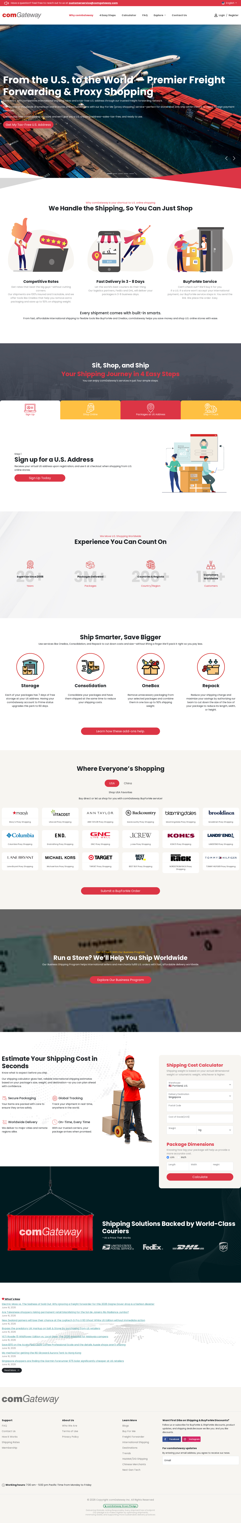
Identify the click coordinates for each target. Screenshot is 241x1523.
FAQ (145, 15)
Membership (9, 1448)
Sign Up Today (40, 478)
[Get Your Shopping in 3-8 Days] (115, 173)
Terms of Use (70, 1431)
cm (172, 1157)
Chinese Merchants (134, 1464)
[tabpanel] (120, 465)
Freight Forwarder (133, 1436)
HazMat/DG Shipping (135, 1459)
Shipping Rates (11, 1442)
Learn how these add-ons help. (120, 731)
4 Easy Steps (107, 15)
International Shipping (135, 1442)
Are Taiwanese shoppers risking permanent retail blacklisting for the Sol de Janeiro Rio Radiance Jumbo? (65, 1312)
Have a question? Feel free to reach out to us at (64, 3)
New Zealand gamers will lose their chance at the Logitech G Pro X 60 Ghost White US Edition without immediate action (73, 1320)
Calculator (129, 15)
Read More (11, 1370)
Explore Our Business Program (120, 980)
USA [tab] (112, 783)
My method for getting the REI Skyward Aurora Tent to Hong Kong (41, 1353)
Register (234, 15)
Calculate (200, 1177)
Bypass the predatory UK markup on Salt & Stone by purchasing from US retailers (51, 1328)
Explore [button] (159, 15)
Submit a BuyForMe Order (120, 891)
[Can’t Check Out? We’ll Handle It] (120, 173)
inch (183, 1157)
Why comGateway (81, 15)
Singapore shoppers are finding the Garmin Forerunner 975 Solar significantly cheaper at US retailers (63, 1361)
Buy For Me (129, 1431)
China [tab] (128, 783)
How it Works (10, 1436)
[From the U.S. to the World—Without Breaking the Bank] (109, 173)
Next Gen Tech (131, 1470)
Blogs (125, 1425)
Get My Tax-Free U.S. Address (28, 125)
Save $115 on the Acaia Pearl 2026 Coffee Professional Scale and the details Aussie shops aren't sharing (64, 1344)
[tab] (30, 409)
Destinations (129, 1448)
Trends (126, 1453)
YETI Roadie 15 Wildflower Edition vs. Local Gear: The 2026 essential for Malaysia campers (55, 1336)
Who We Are (69, 1425)
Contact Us (179, 15)
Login (222, 15)
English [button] (228, 3)
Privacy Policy (70, 1436)
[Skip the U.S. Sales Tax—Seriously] (126, 173)
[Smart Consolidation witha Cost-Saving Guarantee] (131, 173)
